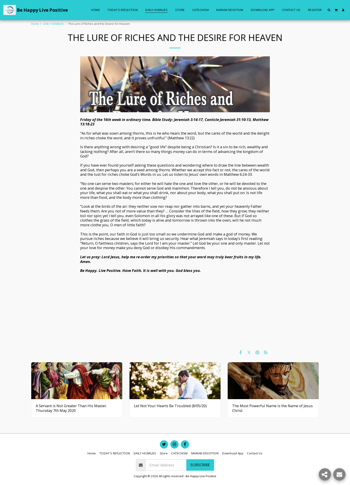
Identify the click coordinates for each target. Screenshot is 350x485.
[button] (329, 9)
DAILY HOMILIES (53, 24)
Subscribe (200, 464)
